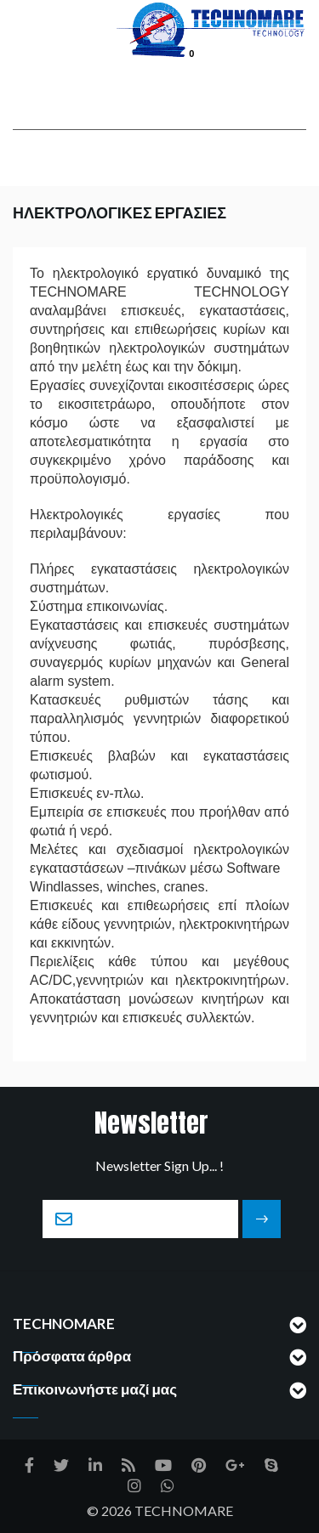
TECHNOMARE (183, 1510)
